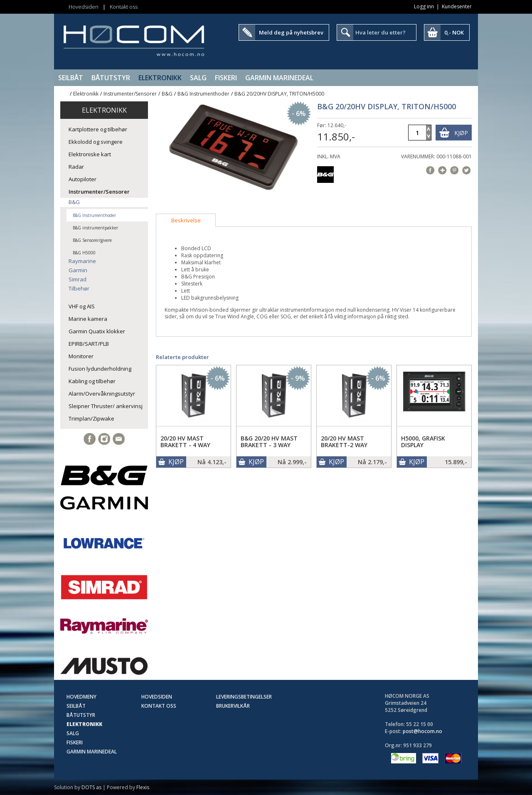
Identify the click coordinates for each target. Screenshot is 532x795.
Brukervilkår (233, 705)
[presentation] (186, 220)
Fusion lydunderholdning (100, 368)
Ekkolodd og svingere (96, 141)
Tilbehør (79, 288)
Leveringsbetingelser (244, 696)
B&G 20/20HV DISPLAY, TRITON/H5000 (279, 93)
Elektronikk (160, 77)
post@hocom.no (422, 731)
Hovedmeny (81, 696)
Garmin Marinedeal (279, 77)
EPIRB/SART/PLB (89, 343)
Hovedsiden (84, 6)
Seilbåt (70, 77)
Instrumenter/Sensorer (130, 93)
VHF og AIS (82, 306)
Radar (76, 166)
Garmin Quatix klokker (97, 331)
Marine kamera (88, 318)
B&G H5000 (84, 253)
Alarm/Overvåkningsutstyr (102, 393)
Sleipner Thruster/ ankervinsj (106, 406)
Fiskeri (226, 77)
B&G (167, 93)
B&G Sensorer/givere (92, 240)
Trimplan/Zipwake (91, 418)
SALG (198, 77)
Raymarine (82, 261)
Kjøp (461, 133)
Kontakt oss (124, 6)
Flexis (142, 787)
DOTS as (91, 787)
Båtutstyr (110, 77)
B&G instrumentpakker (95, 228)
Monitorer (81, 356)
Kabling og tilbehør (92, 381)
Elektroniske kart (90, 154)
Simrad (77, 279)
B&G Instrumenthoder (203, 93)
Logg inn (424, 6)
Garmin (78, 270)
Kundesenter (457, 6)
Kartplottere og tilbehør (98, 129)
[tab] (186, 220)
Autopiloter (82, 179)
